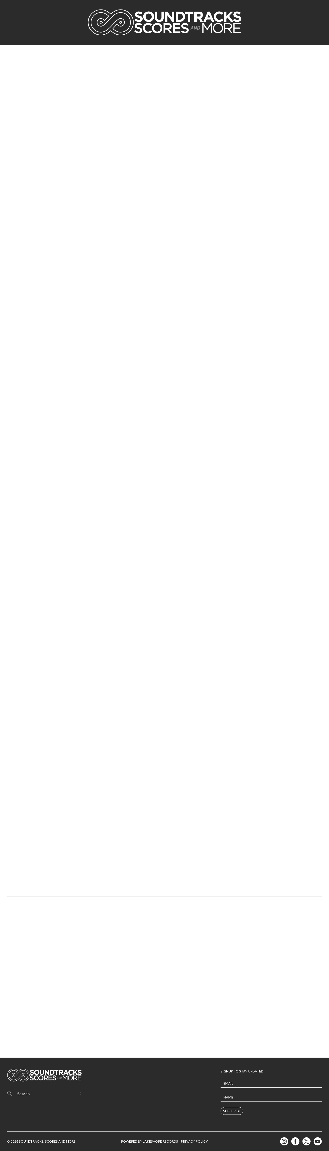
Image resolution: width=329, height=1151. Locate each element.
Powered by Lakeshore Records (149, 1141)
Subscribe (232, 1111)
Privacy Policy (194, 1141)
